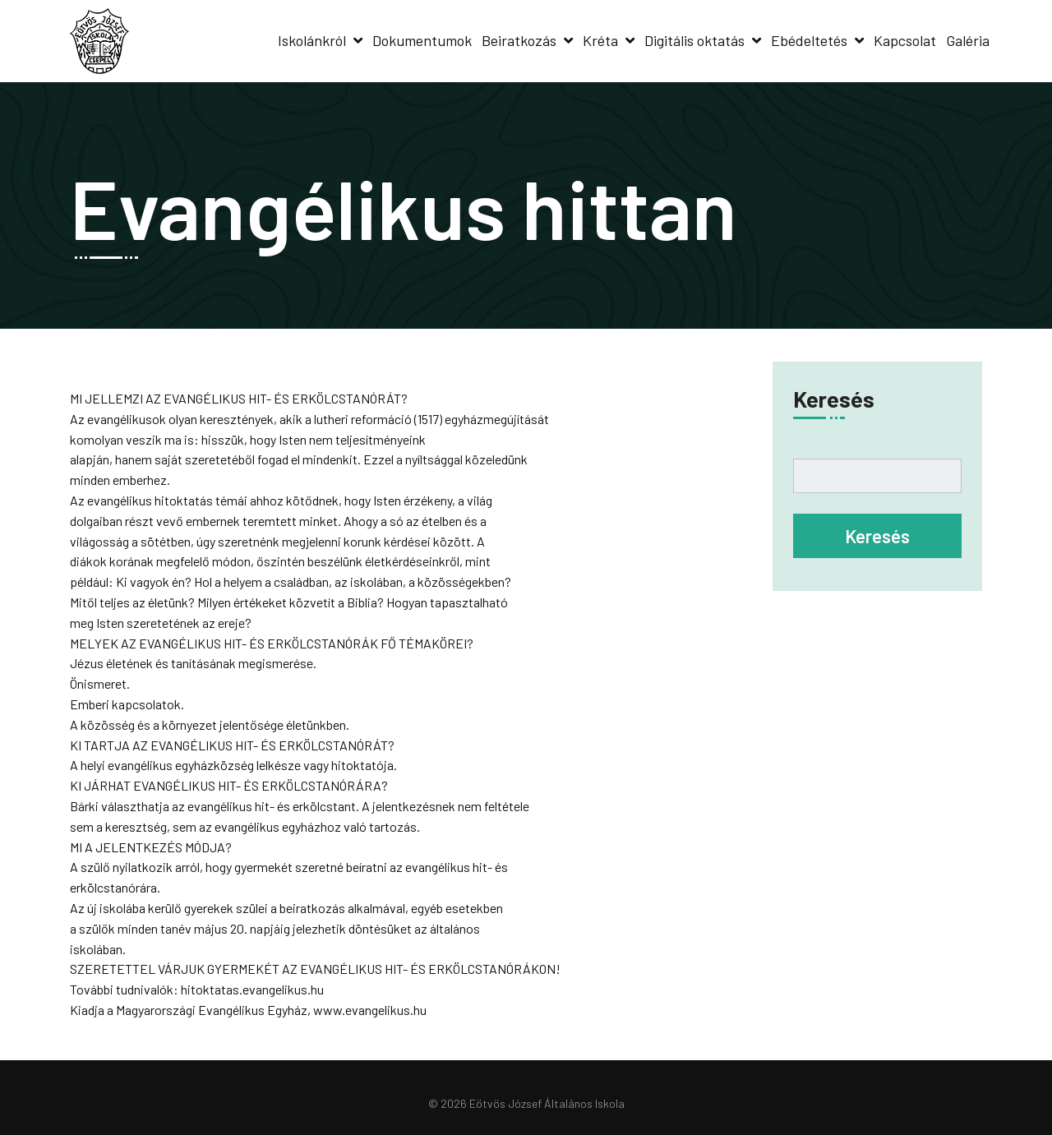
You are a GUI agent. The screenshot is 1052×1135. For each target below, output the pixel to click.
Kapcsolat (905, 40)
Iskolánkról (312, 40)
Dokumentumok (422, 40)
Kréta (600, 40)
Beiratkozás (519, 40)
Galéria (968, 40)
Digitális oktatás (694, 40)
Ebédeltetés (809, 40)
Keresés (833, 398)
